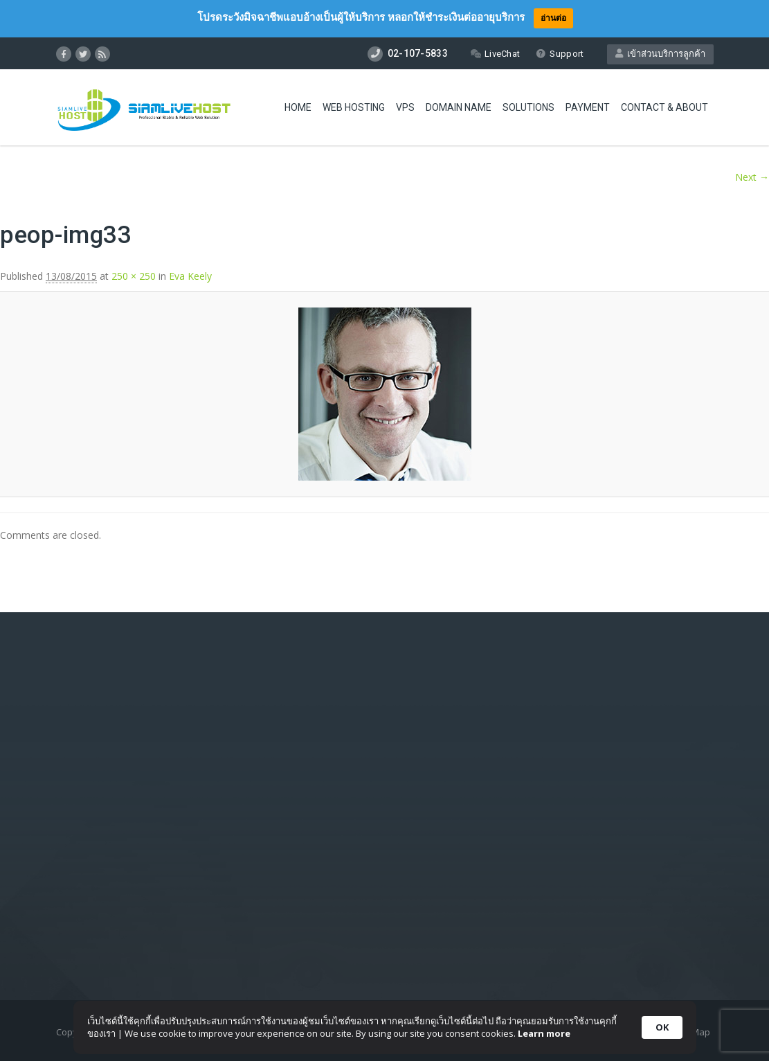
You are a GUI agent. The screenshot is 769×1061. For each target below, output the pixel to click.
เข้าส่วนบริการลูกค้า (660, 53)
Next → (752, 177)
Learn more (544, 1033)
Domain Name (458, 107)
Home (297, 107)
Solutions (528, 107)
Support (559, 53)
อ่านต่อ (553, 18)
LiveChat (495, 53)
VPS (405, 107)
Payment (588, 107)
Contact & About (664, 107)
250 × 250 (133, 276)
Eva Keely (190, 276)
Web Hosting (354, 107)
